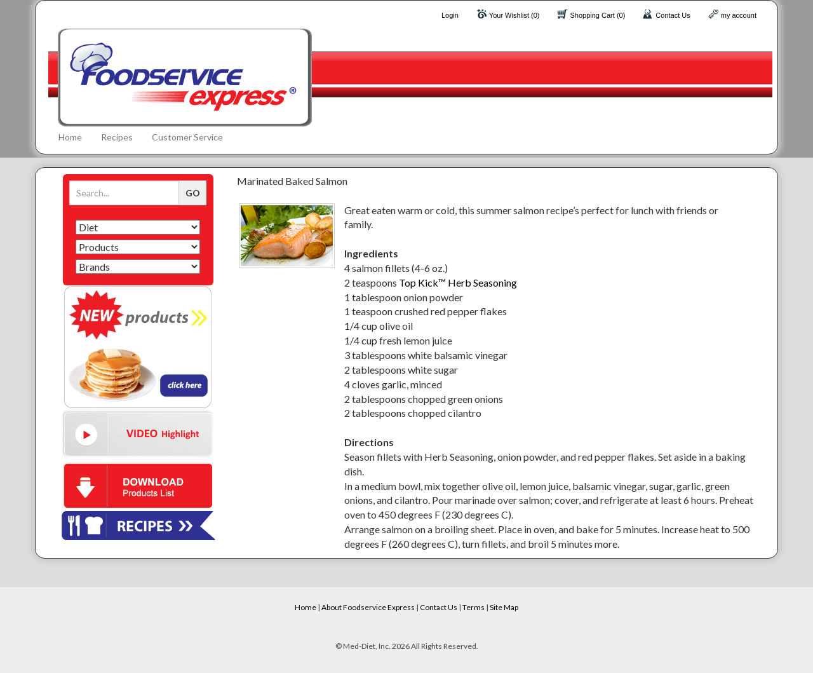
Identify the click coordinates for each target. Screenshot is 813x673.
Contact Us (672, 15)
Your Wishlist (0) (514, 15)
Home (70, 137)
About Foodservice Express (368, 607)
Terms (473, 607)
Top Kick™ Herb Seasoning (458, 282)
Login (450, 15)
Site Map (504, 607)
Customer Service (187, 137)
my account (738, 15)
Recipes (117, 137)
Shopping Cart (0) (598, 15)
